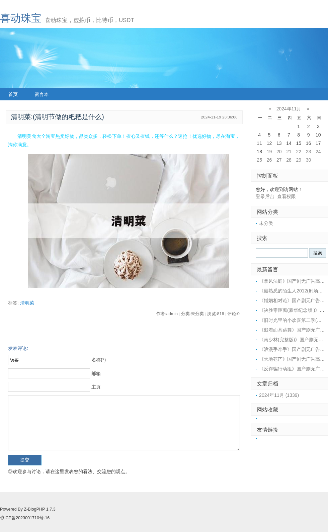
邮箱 (96, 373)
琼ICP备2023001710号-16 (25, 518)
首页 (13, 94)
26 (269, 160)
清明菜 (27, 302)
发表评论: (18, 348)
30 (308, 160)
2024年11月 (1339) (279, 395)
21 (289, 151)
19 (269, 151)
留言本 (41, 94)
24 (318, 151)
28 (289, 160)
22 (298, 151)
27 (279, 160)
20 (279, 151)
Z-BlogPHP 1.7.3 (39, 509)
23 (308, 151)
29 (298, 160)
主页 (96, 386)
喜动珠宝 (21, 18)
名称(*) (98, 359)
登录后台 (265, 196)
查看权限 (286, 196)
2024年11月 (289, 108)
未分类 (266, 223)
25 (259, 160)
